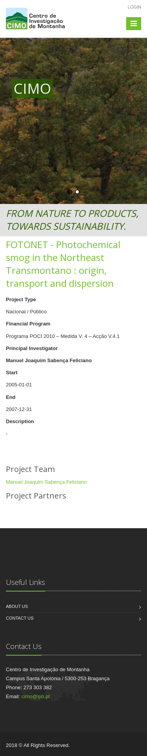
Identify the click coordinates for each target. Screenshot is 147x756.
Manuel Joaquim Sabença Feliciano (46, 482)
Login (134, 7)
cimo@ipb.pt (36, 696)
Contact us (20, 618)
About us (17, 606)
